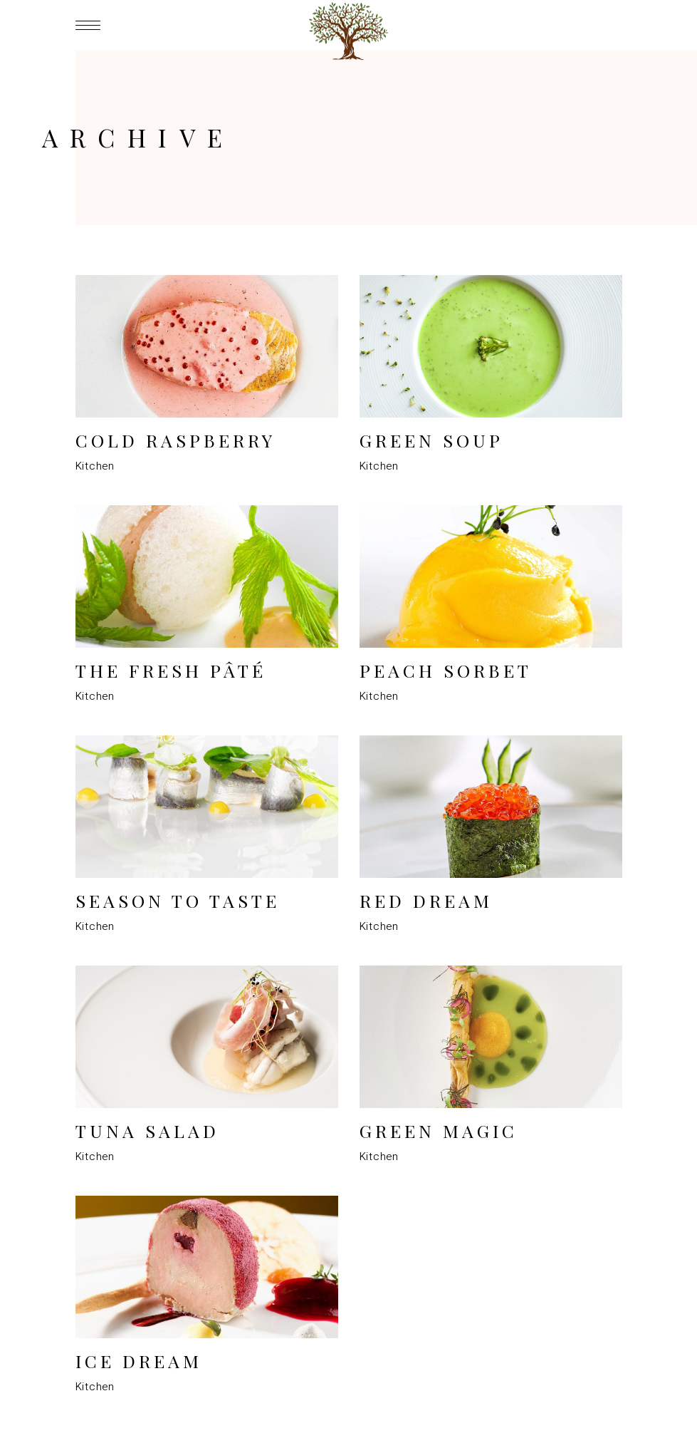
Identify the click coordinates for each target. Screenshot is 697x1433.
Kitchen (95, 466)
